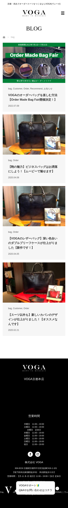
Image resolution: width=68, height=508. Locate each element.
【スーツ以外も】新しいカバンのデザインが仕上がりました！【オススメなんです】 (32, 319)
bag (10, 88)
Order (26, 88)
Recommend (36, 88)
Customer (17, 88)
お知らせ (48, 88)
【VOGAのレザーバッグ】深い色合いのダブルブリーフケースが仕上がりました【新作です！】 (32, 243)
